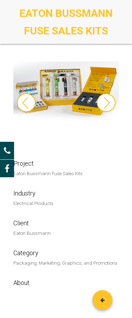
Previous (26, 102)
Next (106, 102)
